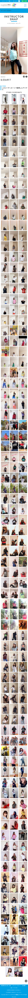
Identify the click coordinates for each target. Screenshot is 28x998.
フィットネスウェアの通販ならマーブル (15, 994)
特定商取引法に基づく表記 (6, 985)
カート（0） (9, 1)
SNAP (4, 10)
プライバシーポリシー (16, 985)
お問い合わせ (15, 1)
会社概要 (23, 985)
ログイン (3, 1)
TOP (2, 10)
